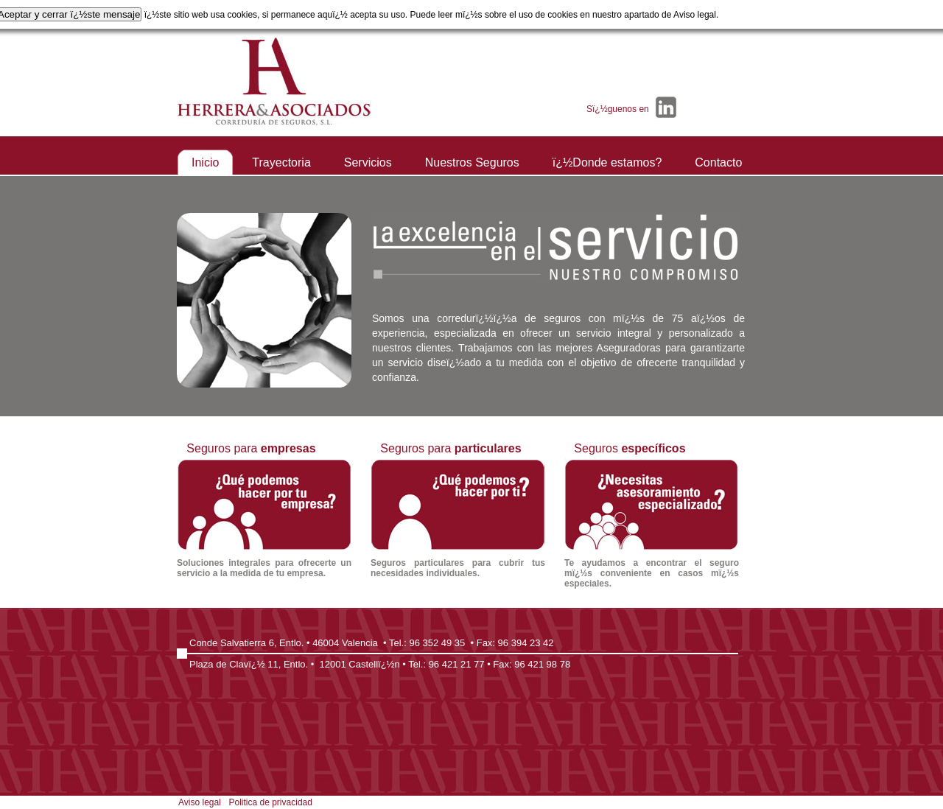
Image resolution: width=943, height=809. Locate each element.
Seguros (651, 515)
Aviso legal (199, 802)
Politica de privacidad (270, 802)
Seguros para (264, 510)
